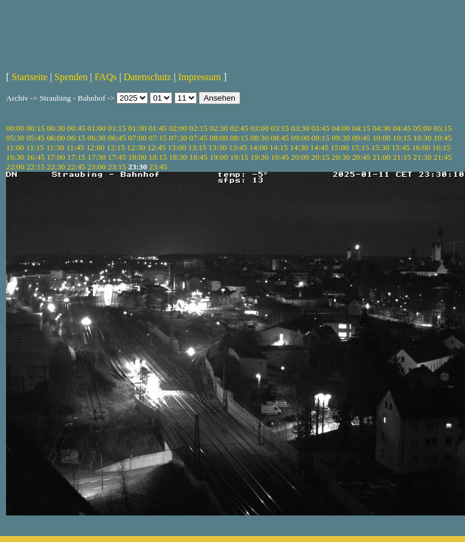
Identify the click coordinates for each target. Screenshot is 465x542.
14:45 (319, 147)
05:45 (36, 137)
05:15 (443, 128)
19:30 (259, 157)
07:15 (158, 137)
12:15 (116, 147)
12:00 (95, 147)
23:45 (158, 166)
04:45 (402, 128)
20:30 (341, 157)
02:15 (198, 128)
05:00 (422, 128)
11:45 (75, 147)
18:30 (178, 157)
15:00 (339, 147)
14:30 (299, 147)
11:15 (35, 147)
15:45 (400, 147)
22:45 (76, 166)
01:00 (97, 128)
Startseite (29, 77)
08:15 (239, 137)
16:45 (36, 157)
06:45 (117, 137)
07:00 (137, 137)
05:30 (15, 137)
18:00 (137, 157)
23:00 (97, 166)
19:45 (280, 157)
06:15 (76, 137)
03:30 (300, 128)
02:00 (178, 128)
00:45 (76, 128)
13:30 (217, 147)
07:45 (198, 137)
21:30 (422, 157)
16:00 (421, 147)
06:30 (97, 137)
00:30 (55, 128)
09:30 (341, 137)
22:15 (36, 166)
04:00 (341, 128)
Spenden (71, 77)
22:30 (55, 166)
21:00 (382, 157)
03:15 (280, 128)
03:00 (259, 128)
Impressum (199, 77)
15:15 (360, 147)
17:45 (117, 157)
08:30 (259, 137)
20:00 (300, 157)
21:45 (443, 157)
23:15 (117, 166)
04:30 (382, 128)
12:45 (156, 147)
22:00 (15, 166)
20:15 (321, 157)
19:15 (239, 157)
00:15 (36, 128)
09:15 (321, 137)
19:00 (219, 157)
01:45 (158, 128)
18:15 (158, 157)
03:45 (321, 128)
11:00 (15, 147)
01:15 (117, 128)
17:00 (55, 157)
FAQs (105, 77)
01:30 (137, 128)
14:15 (278, 147)
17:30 (97, 157)
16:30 (15, 157)
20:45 (361, 157)
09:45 (361, 137)
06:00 (55, 137)
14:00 (258, 147)
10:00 (382, 137)
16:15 (441, 147)
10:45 (443, 137)
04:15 (361, 128)
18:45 (198, 157)
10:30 (422, 137)
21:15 (402, 157)
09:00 (300, 137)
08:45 (280, 137)
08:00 (219, 137)
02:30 (219, 128)
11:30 (55, 147)
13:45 (238, 147)
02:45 (239, 128)
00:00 (15, 128)
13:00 (177, 147)
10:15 (402, 137)
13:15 (197, 147)
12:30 (136, 147)
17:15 (76, 157)
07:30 (178, 137)
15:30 (380, 147)
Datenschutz (148, 77)
